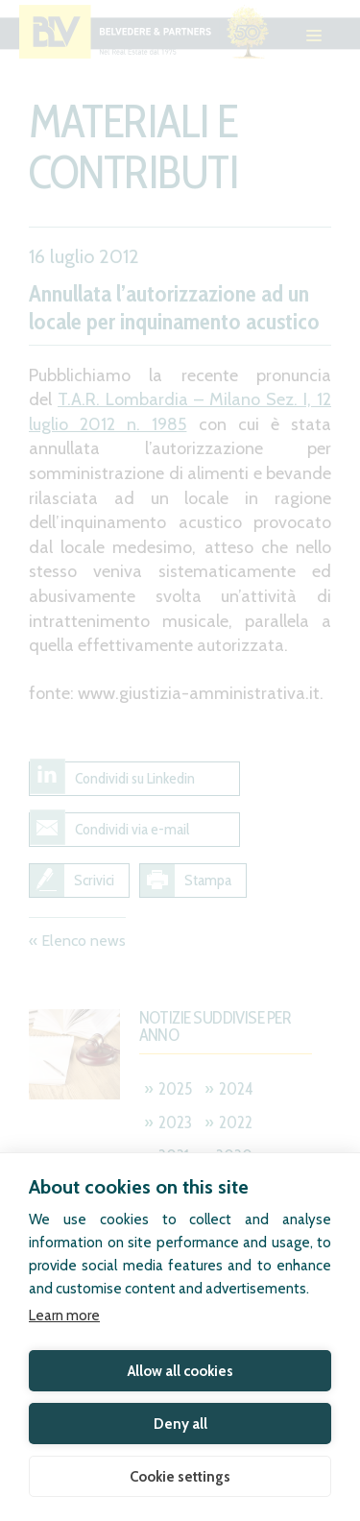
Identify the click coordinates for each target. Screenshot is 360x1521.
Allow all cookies (180, 1371)
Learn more (64, 1315)
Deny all (180, 1424)
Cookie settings (180, 1476)
